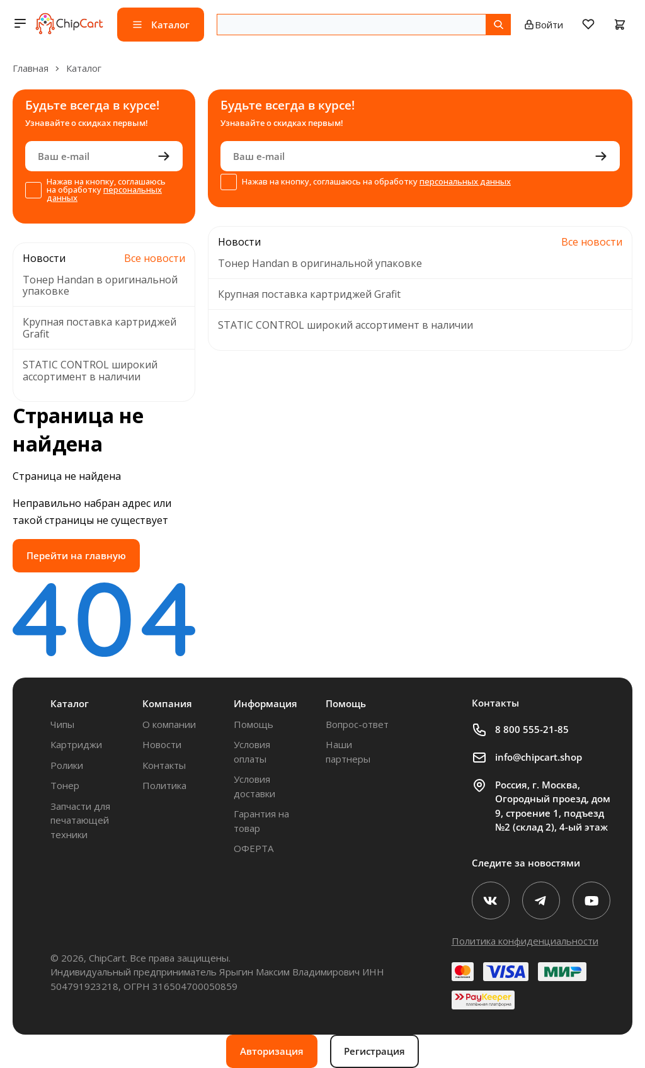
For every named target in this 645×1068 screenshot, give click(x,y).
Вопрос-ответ (357, 724)
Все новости (154, 258)
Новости (161, 744)
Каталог (69, 703)
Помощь (253, 724)
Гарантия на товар (261, 820)
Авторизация (272, 1051)
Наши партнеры (348, 751)
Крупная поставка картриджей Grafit (99, 328)
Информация (265, 703)
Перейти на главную (76, 555)
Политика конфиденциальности (525, 941)
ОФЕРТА (253, 848)
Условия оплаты (252, 751)
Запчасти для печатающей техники (80, 820)
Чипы (62, 724)
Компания (167, 703)
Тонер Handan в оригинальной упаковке (100, 286)
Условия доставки (254, 786)
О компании (169, 724)
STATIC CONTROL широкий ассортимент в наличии (90, 371)
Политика (164, 785)
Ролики (66, 765)
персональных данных (104, 193)
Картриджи (76, 744)
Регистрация (374, 1051)
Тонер (64, 785)
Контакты (164, 765)
